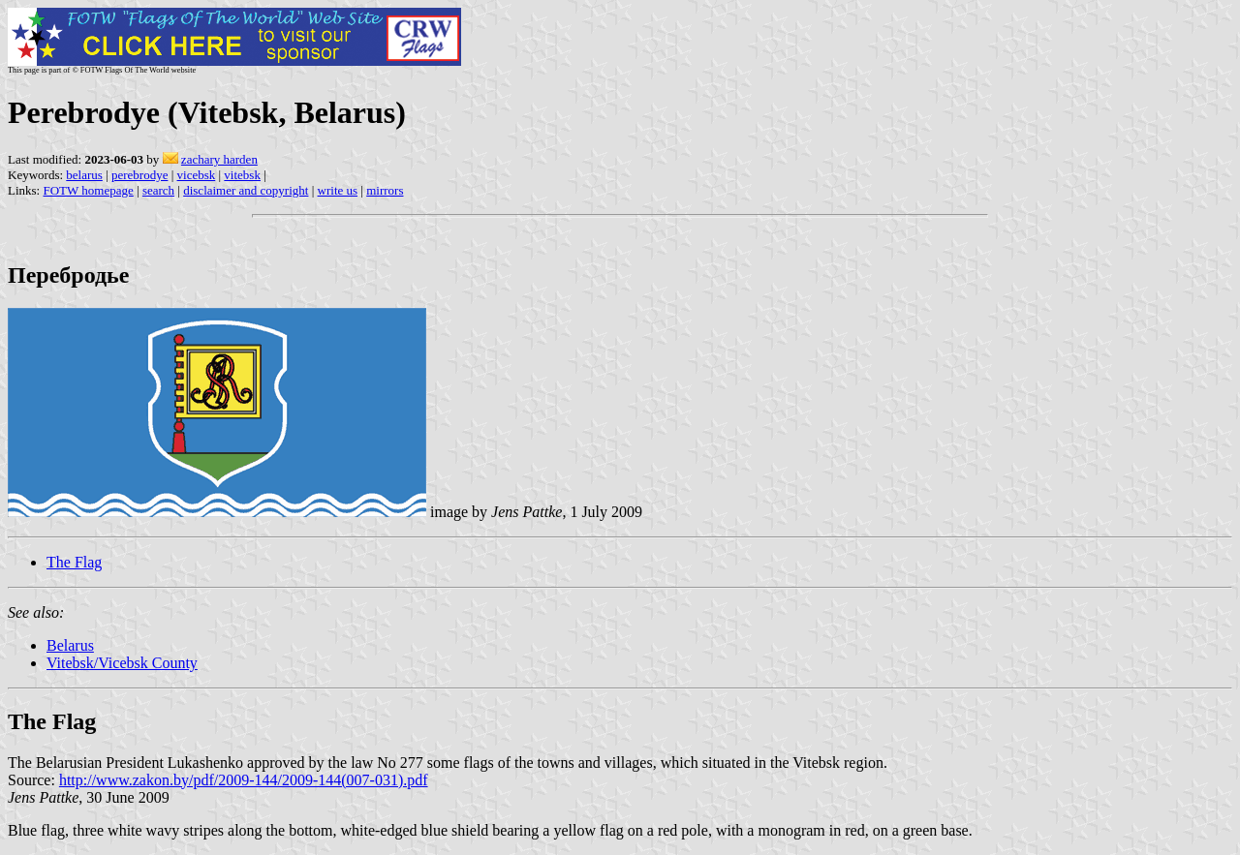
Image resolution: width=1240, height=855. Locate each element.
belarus (84, 175)
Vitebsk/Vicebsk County (122, 663)
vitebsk (242, 175)
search (158, 190)
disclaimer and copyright (245, 190)
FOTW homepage (88, 190)
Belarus (70, 645)
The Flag (74, 562)
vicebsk (196, 175)
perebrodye (139, 175)
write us (338, 190)
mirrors (384, 190)
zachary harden (219, 159)
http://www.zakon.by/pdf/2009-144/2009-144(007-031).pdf (243, 780)
